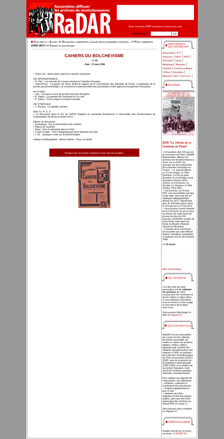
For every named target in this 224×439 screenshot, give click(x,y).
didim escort (168, 249)
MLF (176, 76)
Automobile (168, 53)
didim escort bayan (172, 251)
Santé (178, 60)
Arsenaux (167, 56)
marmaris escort (184, 249)
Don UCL (186, 76)
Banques (180, 64)
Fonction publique (183, 68)
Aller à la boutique (171, 269)
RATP (187, 56)
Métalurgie (167, 64)
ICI (186, 403)
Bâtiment (167, 76)
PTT (179, 53)
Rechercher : (141, 33)
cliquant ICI (176, 315)
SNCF (178, 56)
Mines (167, 72)
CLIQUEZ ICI (180, 433)
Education (178, 72)
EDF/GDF (167, 60)
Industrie (166, 68)
